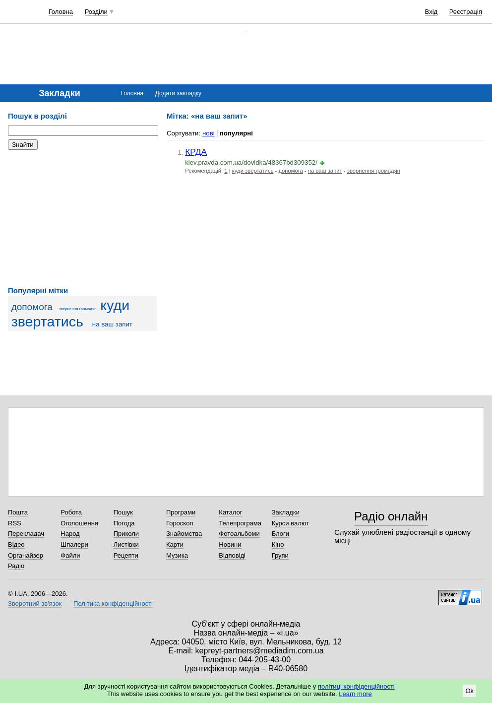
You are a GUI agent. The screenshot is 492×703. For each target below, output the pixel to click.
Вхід (431, 11)
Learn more (355, 694)
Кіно (278, 544)
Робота (71, 512)
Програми (180, 512)
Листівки (126, 544)
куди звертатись (70, 313)
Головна (61, 11)
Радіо (16, 566)
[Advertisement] (82, 218)
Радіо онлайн (391, 516)
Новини (230, 544)
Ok (469, 691)
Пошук (123, 512)
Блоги (280, 533)
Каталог (230, 512)
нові (208, 133)
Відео (16, 544)
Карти (175, 544)
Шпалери (74, 544)
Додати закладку (178, 93)
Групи (280, 555)
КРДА (196, 152)
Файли (70, 555)
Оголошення (79, 523)
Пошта (18, 512)
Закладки (286, 512)
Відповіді (232, 555)
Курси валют (290, 523)
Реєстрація (465, 11)
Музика (177, 555)
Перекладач (26, 533)
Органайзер (25, 555)
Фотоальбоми (239, 533)
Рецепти (126, 555)
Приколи (126, 533)
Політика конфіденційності (113, 603)
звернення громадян (78, 309)
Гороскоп (179, 523)
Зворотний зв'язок (35, 603)
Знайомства (184, 533)
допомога (32, 307)
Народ (70, 533)
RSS (14, 523)
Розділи (96, 11)
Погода (124, 523)
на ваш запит (112, 324)
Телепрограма (240, 523)
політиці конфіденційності (356, 686)
